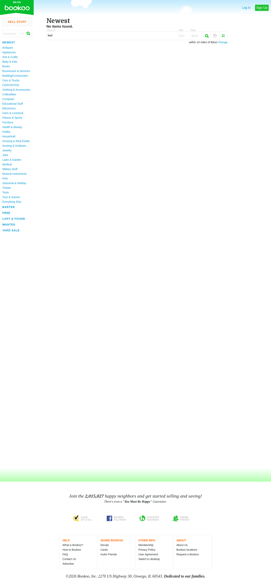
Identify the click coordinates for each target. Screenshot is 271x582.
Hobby (6, 131)
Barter (8, 207)
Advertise (68, 563)
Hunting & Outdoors (14, 145)
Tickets (6, 187)
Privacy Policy (146, 549)
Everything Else (11, 201)
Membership (145, 545)
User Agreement (148, 554)
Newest (8, 42)
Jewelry (6, 150)
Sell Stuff (17, 21)
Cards (104, 549)
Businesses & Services (16, 71)
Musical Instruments (14, 173)
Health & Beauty (12, 127)
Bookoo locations (186, 549)
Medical (7, 164)
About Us (182, 545)
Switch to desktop (149, 559)
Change (222, 42)
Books (6, 66)
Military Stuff (9, 169)
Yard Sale (11, 230)
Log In (246, 7)
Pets (5, 178)
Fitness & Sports (12, 117)
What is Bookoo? (72, 545)
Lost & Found (13, 218)
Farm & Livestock (12, 113)
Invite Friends (108, 554)
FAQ (65, 554)
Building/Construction (15, 75)
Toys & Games (11, 197)
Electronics (9, 108)
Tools (5, 192)
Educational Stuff (12, 103)
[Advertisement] (15, 291)
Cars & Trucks (10, 80)
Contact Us (69, 559)
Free (6, 212)
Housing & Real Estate (16, 141)
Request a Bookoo (187, 554)
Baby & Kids (9, 61)
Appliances (9, 52)
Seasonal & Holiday (14, 183)
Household (8, 136)
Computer (8, 99)
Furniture (7, 122)
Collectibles (9, 94)
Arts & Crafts (10, 57)
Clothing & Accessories (16, 89)
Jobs (5, 155)
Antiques (7, 47)
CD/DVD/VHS (10, 85)
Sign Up (261, 7)
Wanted (8, 224)
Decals (104, 545)
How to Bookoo (71, 549)
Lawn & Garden (11, 159)
